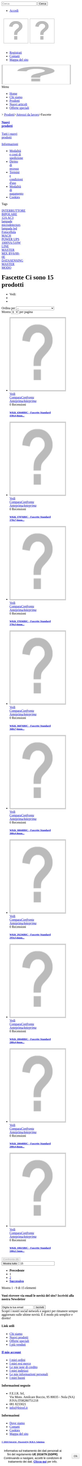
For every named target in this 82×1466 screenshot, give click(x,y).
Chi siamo (16, 97)
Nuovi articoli (18, 104)
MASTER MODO (8, 265)
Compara (22, 397)
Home (13, 93)
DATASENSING (12, 260)
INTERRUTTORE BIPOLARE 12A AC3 (14, 214)
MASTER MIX (8, 251)
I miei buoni (17, 1377)
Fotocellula (9, 232)
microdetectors (11, 225)
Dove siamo (17, 1423)
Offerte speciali (19, 108)
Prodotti (15, 100)
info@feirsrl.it (19, 1407)
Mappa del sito (19, 59)
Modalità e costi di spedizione (16, 154)
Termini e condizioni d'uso (16, 178)
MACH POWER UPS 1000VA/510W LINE (11, 241)
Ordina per (8, 308)
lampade (7, 221)
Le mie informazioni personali (29, 1374)
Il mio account (11, 1352)
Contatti (15, 56)
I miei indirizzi (19, 1370)
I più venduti (18, 1344)
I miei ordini (17, 1360)
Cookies (15, 197)
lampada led (9, 228)
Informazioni (10, 144)
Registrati (16, 52)
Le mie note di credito (23, 1367)
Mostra (6, 312)
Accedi (14, 10)
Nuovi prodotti (7, 124)
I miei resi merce (20, 1363)
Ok (75, 1456)
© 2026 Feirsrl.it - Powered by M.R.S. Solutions (23, 1442)
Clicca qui (40, 1461)
